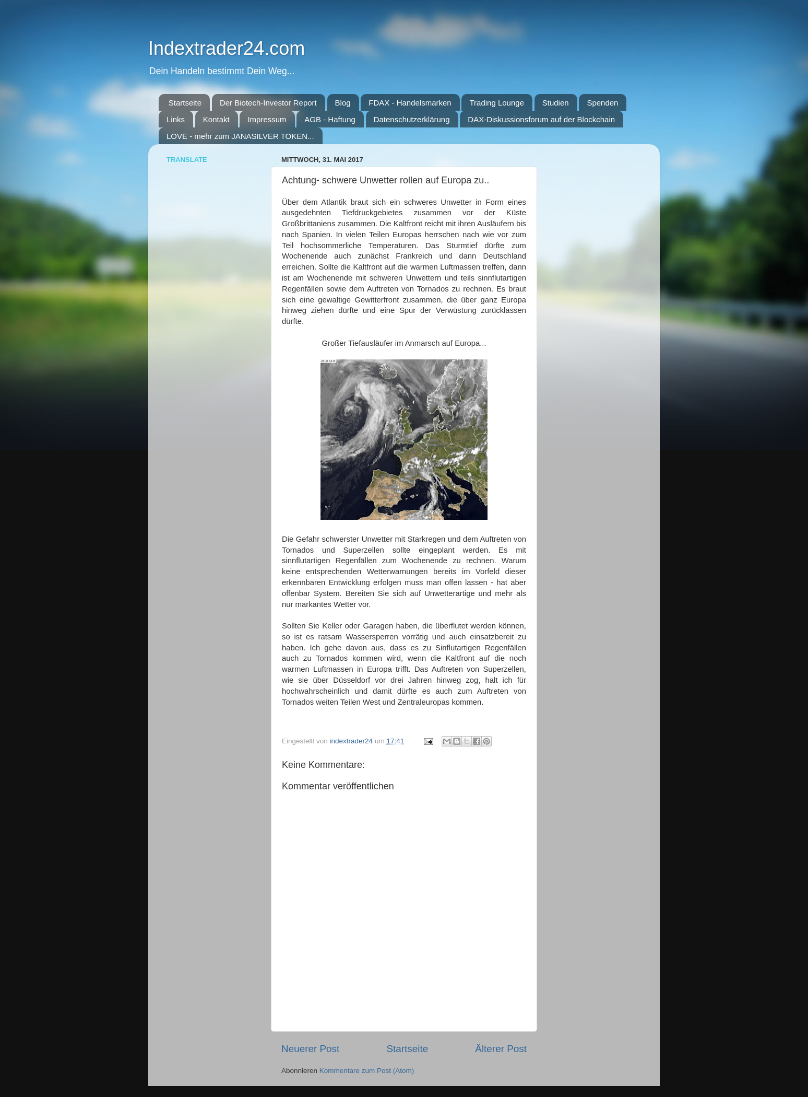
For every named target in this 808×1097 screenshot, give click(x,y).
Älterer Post (501, 1048)
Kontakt (216, 119)
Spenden (602, 102)
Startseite (185, 102)
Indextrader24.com (226, 48)
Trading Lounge (496, 102)
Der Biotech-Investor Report (268, 102)
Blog (343, 102)
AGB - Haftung (329, 119)
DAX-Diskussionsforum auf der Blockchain (541, 119)
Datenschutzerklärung (412, 119)
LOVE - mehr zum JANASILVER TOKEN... (240, 136)
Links (176, 119)
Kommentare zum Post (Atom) (366, 1071)
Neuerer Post (310, 1048)
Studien (555, 102)
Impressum (266, 119)
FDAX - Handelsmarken (410, 102)
